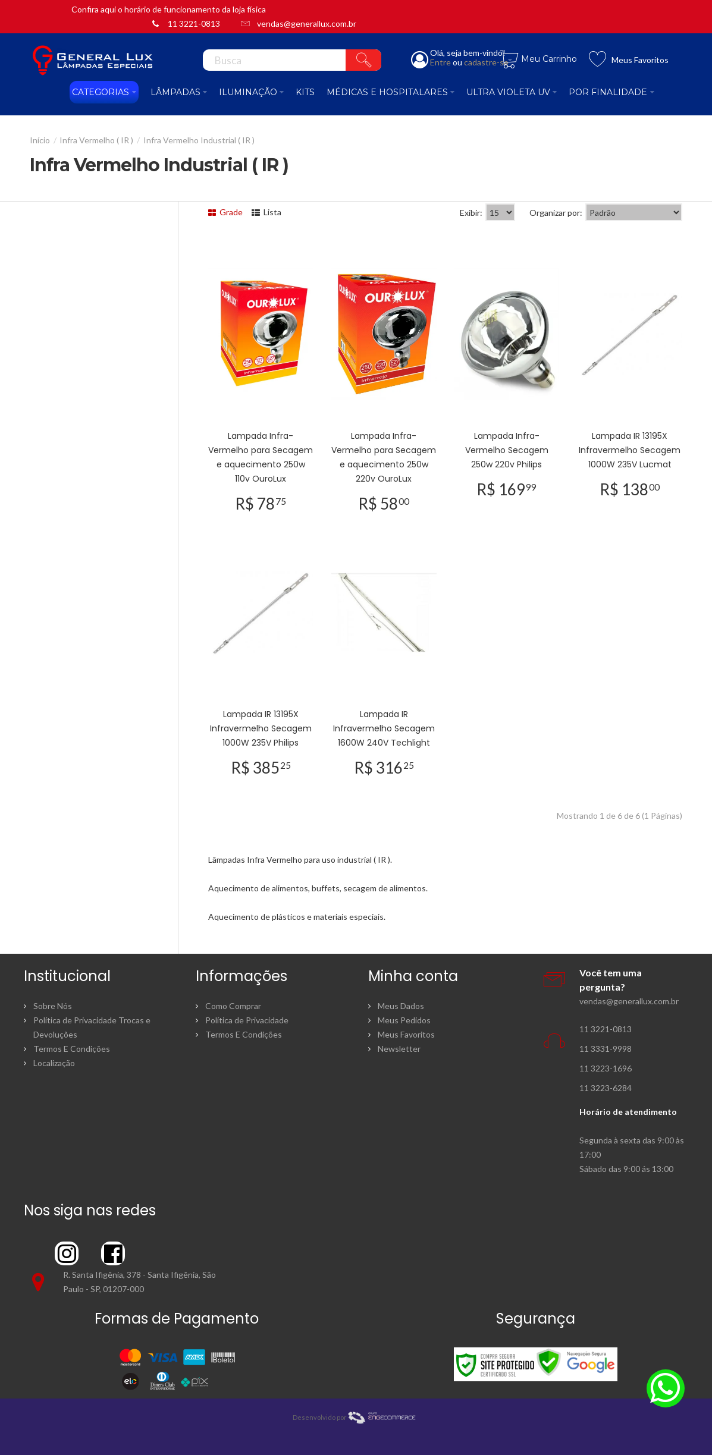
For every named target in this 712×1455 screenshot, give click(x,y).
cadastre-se (486, 62)
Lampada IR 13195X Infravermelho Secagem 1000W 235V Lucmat (629, 450)
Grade (225, 212)
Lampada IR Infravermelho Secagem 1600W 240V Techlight (384, 728)
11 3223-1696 (605, 1068)
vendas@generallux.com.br (306, 23)
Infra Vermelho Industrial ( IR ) (199, 140)
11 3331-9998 (605, 1049)
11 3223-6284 (605, 1088)
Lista (266, 212)
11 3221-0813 (194, 23)
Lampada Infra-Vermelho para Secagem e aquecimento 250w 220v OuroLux (383, 457)
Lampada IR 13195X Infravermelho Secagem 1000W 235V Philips (261, 728)
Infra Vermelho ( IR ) (96, 140)
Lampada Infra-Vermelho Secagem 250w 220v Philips (506, 450)
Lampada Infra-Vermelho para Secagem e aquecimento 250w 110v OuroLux (260, 457)
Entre (440, 62)
